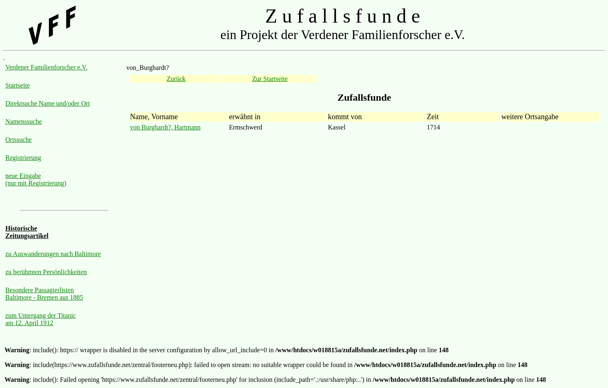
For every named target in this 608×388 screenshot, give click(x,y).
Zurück (176, 78)
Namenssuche (23, 121)
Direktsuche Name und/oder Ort (47, 103)
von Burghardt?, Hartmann (165, 127)
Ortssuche (18, 139)
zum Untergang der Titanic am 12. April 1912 (40, 319)
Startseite (17, 85)
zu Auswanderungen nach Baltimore (53, 253)
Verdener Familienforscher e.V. (46, 67)
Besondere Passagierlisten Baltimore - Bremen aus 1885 (44, 293)
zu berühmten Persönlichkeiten (46, 271)
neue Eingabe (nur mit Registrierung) (35, 179)
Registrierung (23, 157)
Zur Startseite (270, 78)
